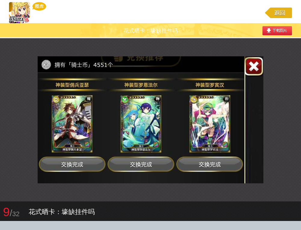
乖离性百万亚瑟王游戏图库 (27, 12)
